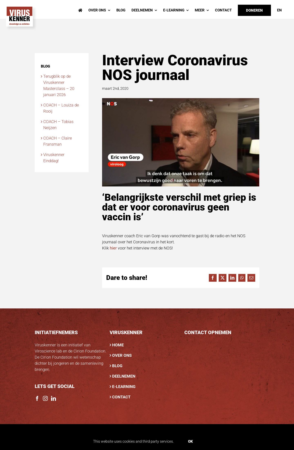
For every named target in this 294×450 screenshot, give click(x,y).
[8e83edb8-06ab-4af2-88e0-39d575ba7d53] (180, 142)
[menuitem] (279, 10)
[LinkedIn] (53, 398)
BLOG (117, 365)
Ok (190, 441)
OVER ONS (122, 355)
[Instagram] (45, 398)
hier (113, 248)
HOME (118, 344)
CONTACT (121, 397)
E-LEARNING (124, 386)
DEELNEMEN (123, 376)
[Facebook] (37, 398)
